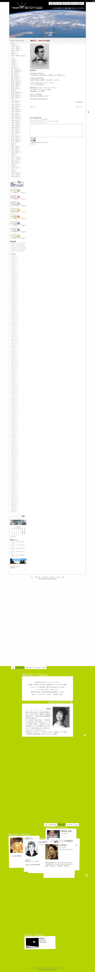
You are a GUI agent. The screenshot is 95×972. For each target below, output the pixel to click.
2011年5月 (13, 465)
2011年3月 (13, 468)
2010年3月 (13, 491)
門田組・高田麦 (14, 150)
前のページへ (34, 106)
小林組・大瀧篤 (14, 113)
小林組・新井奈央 (15, 104)
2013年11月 (13, 409)
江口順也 (13, 166)
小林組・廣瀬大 (14, 108)
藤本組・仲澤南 (14, 87)
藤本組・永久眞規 (15, 88)
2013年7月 (13, 416)
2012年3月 (13, 446)
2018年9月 (13, 300)
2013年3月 (13, 424)
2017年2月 (13, 336)
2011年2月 (13, 470)
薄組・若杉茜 (14, 74)
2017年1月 (13, 338)
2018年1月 (13, 315)
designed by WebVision (15, 566)
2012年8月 (13, 437)
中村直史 (13, 45)
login (93, 0)
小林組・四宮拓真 (15, 122)
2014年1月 (13, 405)
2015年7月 (13, 371)
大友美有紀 (13, 64)
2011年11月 (13, 454)
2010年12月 (13, 474)
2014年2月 (13, 403)
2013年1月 (13, 427)
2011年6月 (13, 463)
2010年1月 (13, 495)
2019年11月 (13, 274)
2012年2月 (13, 448)
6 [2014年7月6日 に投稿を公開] (24, 529)
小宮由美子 (13, 164)
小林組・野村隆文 (15, 132)
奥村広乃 (80, 102)
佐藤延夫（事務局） (15, 50)
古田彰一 (13, 155)
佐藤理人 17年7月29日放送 (17, 555)
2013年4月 (13, 422)
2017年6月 (13, 328)
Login (63, 577)
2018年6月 (13, 306)
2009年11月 (13, 498)
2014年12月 (13, 384)
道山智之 (13, 143)
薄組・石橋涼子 (14, 72)
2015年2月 (13, 381)
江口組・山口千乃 (15, 167)
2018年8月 (13, 302)
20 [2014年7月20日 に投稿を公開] (24, 532)
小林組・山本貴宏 (15, 131)
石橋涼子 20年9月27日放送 (17, 245)
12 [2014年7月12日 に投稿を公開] (22, 531)
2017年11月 (13, 319)
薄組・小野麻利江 (15, 69)
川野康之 (13, 58)
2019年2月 (13, 291)
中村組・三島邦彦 (15, 48)
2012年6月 (13, 440)
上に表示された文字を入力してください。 (39, 145)
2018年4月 (13, 310)
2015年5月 (13, 375)
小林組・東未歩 (14, 102)
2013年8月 (13, 414)
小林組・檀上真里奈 (15, 118)
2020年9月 (13, 256)
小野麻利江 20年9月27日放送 (18, 243)
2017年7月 (13, 327)
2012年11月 (13, 431)
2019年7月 (13, 282)
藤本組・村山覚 (14, 79)
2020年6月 (13, 261)
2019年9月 (13, 278)
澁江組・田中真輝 (15, 139)
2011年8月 (13, 459)
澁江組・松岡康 (14, 138)
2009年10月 (13, 500)
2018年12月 (13, 295)
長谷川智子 (13, 153)
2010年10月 (13, 478)
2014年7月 (13, 394)
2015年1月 (13, 383)
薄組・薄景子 (14, 67)
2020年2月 (13, 269)
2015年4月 (13, 377)
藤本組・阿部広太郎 (15, 81)
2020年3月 (13, 267)
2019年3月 (13, 289)
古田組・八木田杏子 (15, 159)
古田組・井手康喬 (15, 157)
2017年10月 (13, 321)
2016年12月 (13, 340)
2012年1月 (13, 450)
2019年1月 (13, 293)
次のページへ (79, 106)
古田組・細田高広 (15, 162)
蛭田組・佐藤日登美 (15, 92)
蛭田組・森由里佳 (15, 94)
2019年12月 (13, 272)
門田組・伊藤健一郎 (15, 152)
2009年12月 (13, 497)
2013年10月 (13, 411)
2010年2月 (13, 493)
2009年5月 (13, 510)
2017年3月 (13, 334)
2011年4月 (13, 467)
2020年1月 (13, 270)
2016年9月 (13, 345)
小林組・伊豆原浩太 (15, 106)
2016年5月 (13, 353)
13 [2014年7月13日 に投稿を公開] (24, 531)
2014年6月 (13, 396)
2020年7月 (13, 259)
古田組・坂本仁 (14, 160)
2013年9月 (13, 412)
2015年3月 (13, 379)
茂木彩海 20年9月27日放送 (17, 250)
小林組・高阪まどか (15, 116)
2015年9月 (13, 368)
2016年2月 (13, 358)
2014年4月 (13, 399)
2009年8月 (13, 504)
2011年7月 (13, 461)
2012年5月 (13, 442)
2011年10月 (13, 455)
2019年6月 (13, 284)
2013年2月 (13, 426)
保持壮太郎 (13, 54)
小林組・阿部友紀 (15, 115)
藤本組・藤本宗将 (15, 78)
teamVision (61, 824)
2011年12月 (13, 452)
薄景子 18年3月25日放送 (17, 551)
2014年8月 (13, 392)
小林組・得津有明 (15, 125)
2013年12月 (13, 407)
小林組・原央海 (14, 120)
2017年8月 (13, 325)
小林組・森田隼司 (15, 127)
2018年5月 (13, 308)
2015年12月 (13, 362)
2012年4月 (13, 444)
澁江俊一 (13, 134)
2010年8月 (13, 482)
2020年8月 (13, 257)
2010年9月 (13, 480)
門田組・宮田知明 (15, 146)
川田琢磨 (13, 171)
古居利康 (13, 60)
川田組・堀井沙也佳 (15, 173)
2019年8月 (13, 280)
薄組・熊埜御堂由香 (15, 71)
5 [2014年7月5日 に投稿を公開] (22, 529)
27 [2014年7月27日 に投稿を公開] (24, 534)
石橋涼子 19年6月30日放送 (17, 545)
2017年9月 (13, 323)
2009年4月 (13, 511)
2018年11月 (13, 297)
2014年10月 (13, 388)
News (58, 577)
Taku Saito (13, 567)
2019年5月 (13, 285)
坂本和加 (13, 62)
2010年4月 (13, 489)
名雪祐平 (13, 43)
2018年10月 (13, 298)
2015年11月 (13, 364)
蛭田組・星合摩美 (15, 97)
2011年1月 (13, 472)
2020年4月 (13, 265)
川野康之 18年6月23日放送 (17, 548)
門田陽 (12, 145)
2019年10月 (13, 276)
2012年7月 (13, 439)
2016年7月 (13, 349)
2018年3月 (13, 312)
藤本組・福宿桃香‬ (15, 85)
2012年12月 (13, 429)
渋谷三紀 (13, 169)
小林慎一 (13, 99)
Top (32, 577)
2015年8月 (13, 369)
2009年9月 (13, 502)
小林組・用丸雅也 (15, 129)
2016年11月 (13, 341)
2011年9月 (13, 457)
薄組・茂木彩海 (14, 76)
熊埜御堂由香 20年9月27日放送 (18, 247)
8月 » (14, 536)
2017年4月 (13, 332)
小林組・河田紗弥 (15, 123)
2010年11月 (13, 476)
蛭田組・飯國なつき (15, 95)
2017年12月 (13, 317)
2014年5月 (13, 397)
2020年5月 (13, 263)
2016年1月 (13, 360)
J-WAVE (44, 692)
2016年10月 (13, 343)
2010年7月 (13, 483)
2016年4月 (13, 355)
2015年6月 (13, 373)
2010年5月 (13, 487)
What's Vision (38, 577)
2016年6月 (13, 351)
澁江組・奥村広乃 (15, 136)
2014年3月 (13, 401)
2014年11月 (13, 386)
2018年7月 (13, 304)
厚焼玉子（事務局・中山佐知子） (18, 55)
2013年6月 (13, 418)
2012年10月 (13, 433)
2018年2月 (13, 313)
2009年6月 (13, 508)
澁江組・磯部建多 (15, 141)
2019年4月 (13, 287)
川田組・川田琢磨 (15, 175)
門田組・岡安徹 (14, 148)
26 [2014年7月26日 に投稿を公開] (22, 534)
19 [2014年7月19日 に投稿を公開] (22, 532)
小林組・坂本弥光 (15, 101)
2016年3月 (13, 356)
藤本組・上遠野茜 (15, 83)
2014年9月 (13, 390)
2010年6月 (13, 485)
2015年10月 (13, 366)
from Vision (52, 577)
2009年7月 (13, 506)
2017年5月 (13, 330)
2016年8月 (13, 347)
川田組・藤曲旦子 (15, 176)
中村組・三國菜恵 (15, 46)
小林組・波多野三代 (15, 109)
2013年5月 (13, 420)
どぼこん (13, 556)
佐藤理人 (13, 52)
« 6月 (11, 536)
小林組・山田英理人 (15, 111)
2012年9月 (13, 435)
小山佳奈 (13, 65)
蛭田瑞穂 (13, 90)
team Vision (45, 577)
